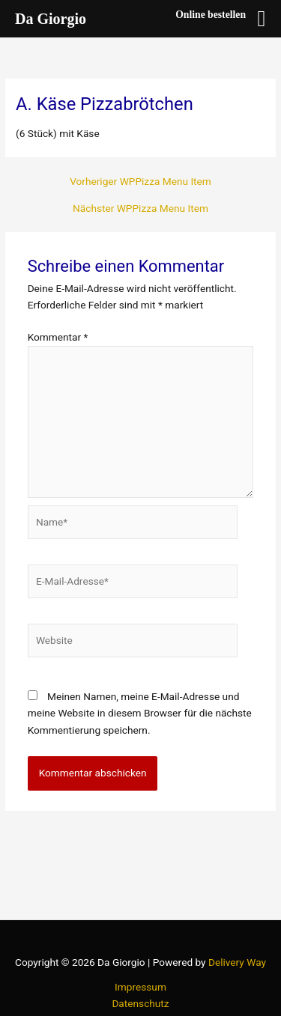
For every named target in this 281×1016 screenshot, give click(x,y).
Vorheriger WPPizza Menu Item (140, 182)
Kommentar (58, 337)
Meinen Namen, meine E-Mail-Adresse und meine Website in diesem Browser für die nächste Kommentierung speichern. (140, 713)
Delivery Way (237, 962)
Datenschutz (140, 1003)
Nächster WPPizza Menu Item (140, 209)
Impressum (140, 987)
